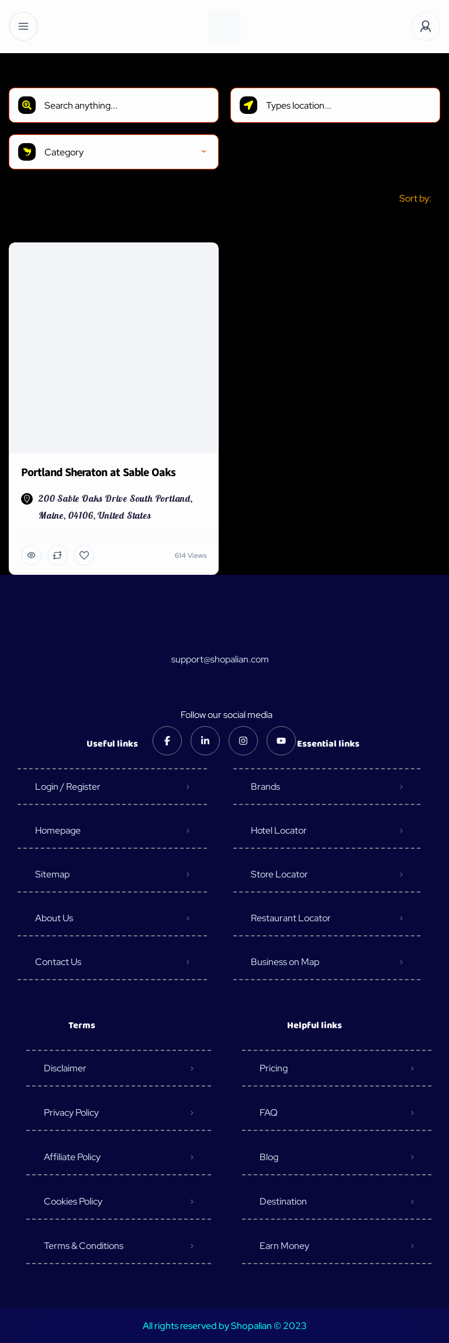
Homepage (58, 830)
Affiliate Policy (72, 1157)
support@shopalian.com (220, 659)
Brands (265, 786)
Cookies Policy (73, 1201)
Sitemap (52, 874)
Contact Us (58, 962)
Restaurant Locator (291, 918)
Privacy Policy (71, 1112)
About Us (54, 918)
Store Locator (279, 874)
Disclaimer (65, 1068)
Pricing (274, 1068)
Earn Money (284, 1246)
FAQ (269, 1112)
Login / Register (68, 786)
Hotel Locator (279, 830)
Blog (269, 1157)
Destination (283, 1201)
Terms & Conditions (83, 1246)
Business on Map (285, 962)
